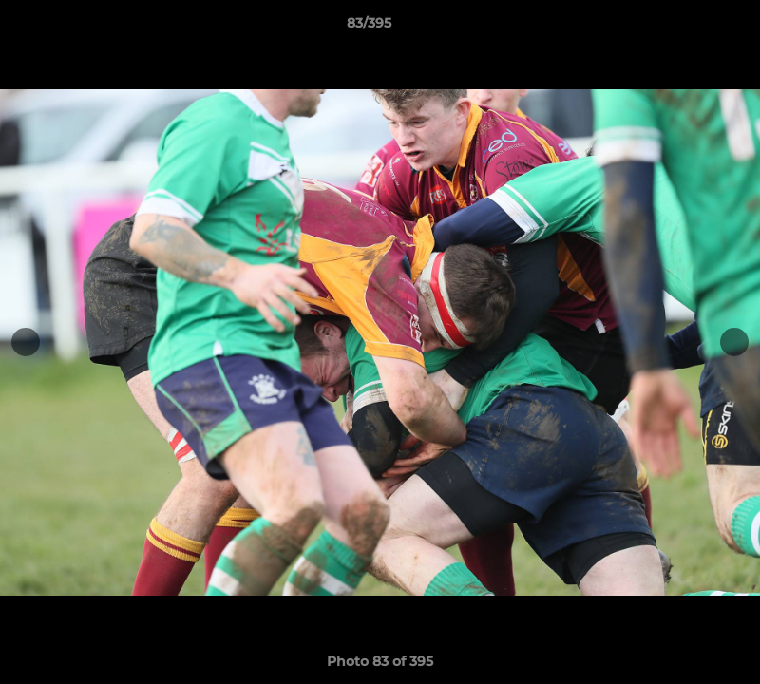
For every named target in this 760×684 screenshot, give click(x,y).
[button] (680, 27)
